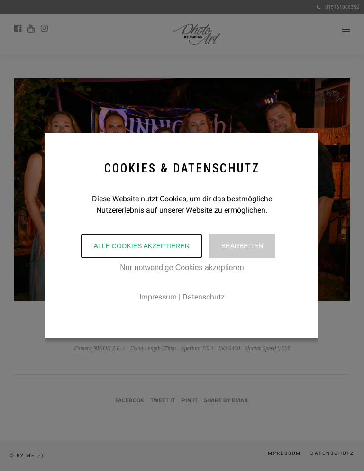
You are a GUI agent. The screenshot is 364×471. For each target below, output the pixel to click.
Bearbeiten (242, 246)
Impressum (158, 296)
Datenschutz (203, 296)
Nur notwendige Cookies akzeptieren (182, 267)
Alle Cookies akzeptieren (141, 246)
